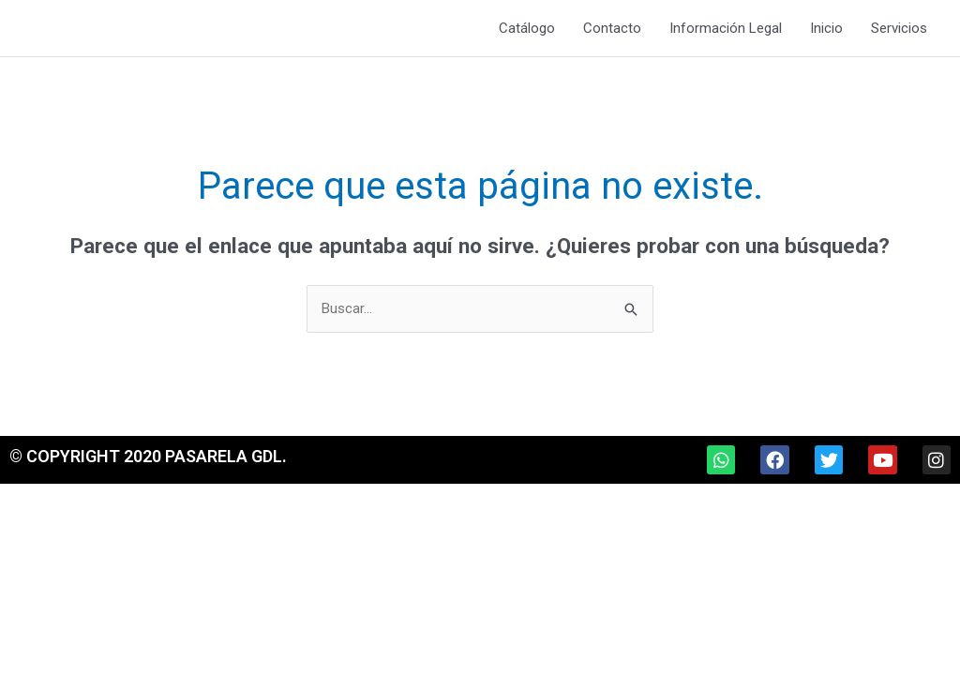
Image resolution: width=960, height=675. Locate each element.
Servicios (899, 28)
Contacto (612, 28)
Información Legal (725, 28)
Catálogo (527, 28)
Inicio (826, 28)
